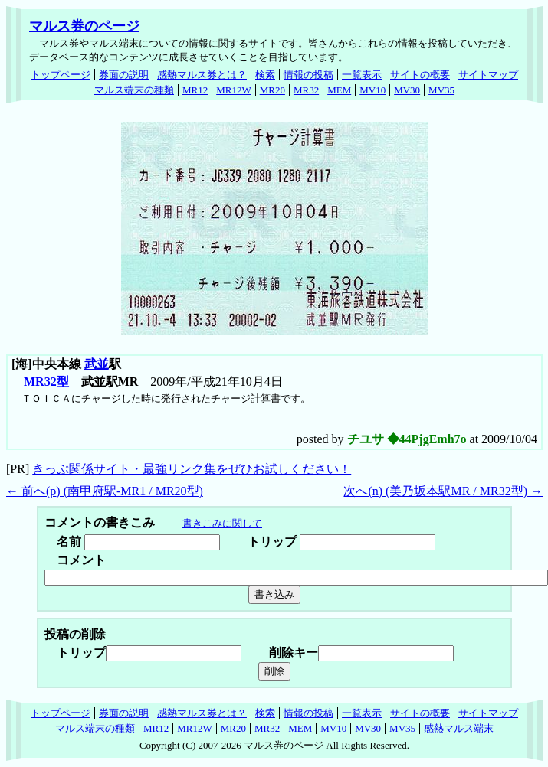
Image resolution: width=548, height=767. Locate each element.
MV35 (441, 90)
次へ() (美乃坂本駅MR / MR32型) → (443, 491)
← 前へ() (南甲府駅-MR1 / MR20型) (104, 491)
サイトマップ (488, 74)
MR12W (233, 90)
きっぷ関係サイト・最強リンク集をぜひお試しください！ (191, 468)
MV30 (407, 90)
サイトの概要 (420, 74)
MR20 (272, 90)
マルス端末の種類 (134, 90)
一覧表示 (362, 74)
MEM (339, 90)
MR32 (306, 90)
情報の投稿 (308, 74)
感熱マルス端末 (459, 728)
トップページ (60, 74)
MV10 (372, 90)
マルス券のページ (84, 26)
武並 (96, 363)
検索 (265, 74)
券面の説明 (124, 74)
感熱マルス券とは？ (202, 74)
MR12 (195, 90)
